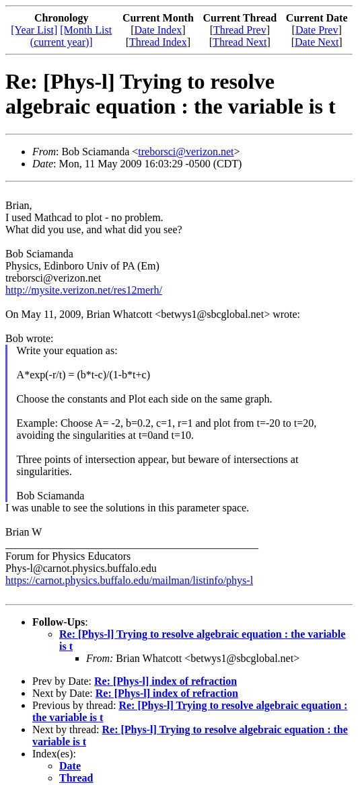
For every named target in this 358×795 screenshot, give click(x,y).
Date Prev (316, 30)
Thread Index (158, 42)
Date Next (316, 42)
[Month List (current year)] (71, 36)
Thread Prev (239, 30)
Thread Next (239, 42)
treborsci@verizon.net (186, 151)
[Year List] (34, 30)
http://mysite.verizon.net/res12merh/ (83, 290)
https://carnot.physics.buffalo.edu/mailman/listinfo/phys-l (129, 580)
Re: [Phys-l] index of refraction (165, 681)
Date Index (158, 30)
